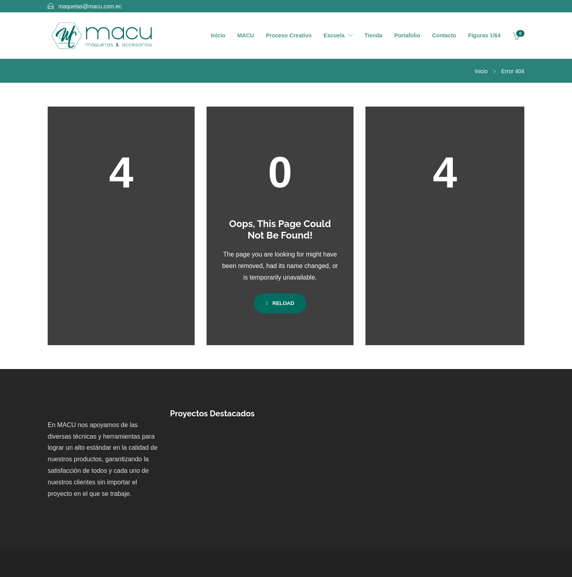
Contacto (444, 35)
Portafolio (407, 35)
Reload (280, 303)
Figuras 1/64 (484, 35)
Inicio (218, 35)
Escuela (334, 35)
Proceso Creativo (288, 35)
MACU (245, 35)
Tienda (374, 35)
